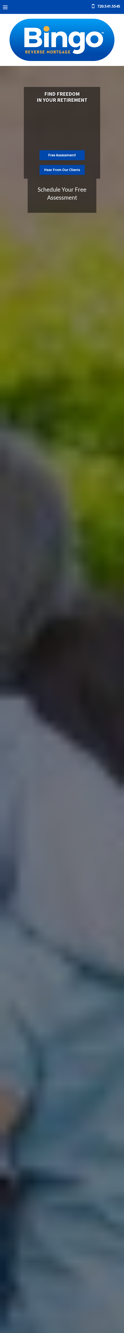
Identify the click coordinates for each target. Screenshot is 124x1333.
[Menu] (5, 7)
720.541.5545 (108, 6)
